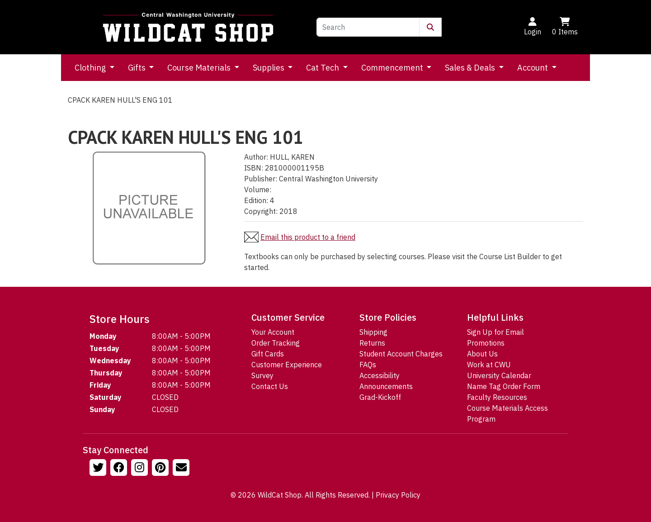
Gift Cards (267, 353)
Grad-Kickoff (380, 397)
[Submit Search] (430, 27)
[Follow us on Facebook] (119, 468)
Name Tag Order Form (503, 386)
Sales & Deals (471, 67)
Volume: (257, 189)
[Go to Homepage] (188, 27)
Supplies (269, 67)
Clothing (91, 67)
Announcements (386, 386)
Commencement (393, 67)
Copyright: (261, 211)
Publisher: (260, 178)
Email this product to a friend (307, 237)
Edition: (256, 200)
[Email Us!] (182, 468)
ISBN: (253, 167)
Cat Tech (323, 67)
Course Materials (199, 67)
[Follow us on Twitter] (99, 468)
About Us (482, 353)
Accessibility (379, 375)
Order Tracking (275, 342)
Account (533, 67)
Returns (372, 342)
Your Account (272, 332)
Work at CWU (489, 364)
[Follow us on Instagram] (140, 468)
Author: (256, 156)
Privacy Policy (398, 494)
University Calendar (499, 375)
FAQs (367, 364)
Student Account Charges (401, 353)
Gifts (137, 67)
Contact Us (269, 386)
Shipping (373, 332)
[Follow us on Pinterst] (161, 468)
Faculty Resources (497, 397)
